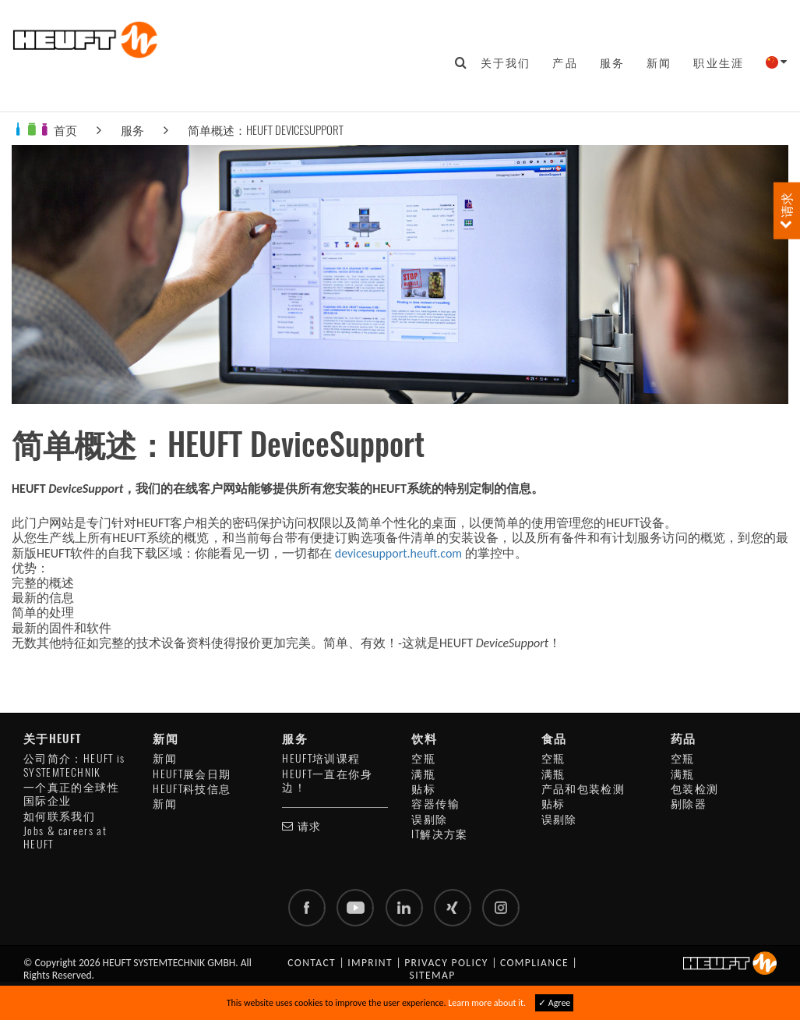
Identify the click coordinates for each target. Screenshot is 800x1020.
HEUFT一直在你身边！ (327, 781)
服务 (612, 62)
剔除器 (689, 803)
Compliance (534, 962)
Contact (311, 962)
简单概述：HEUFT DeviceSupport (266, 130)
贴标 (423, 788)
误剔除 (429, 819)
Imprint (370, 962)
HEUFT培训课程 (321, 758)
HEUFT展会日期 (192, 774)
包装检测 (694, 788)
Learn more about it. (487, 1002)
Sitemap (433, 975)
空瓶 (423, 758)
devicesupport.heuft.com (398, 553)
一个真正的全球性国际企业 (71, 794)
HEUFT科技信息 (192, 788)
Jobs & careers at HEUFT (65, 837)
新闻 (659, 62)
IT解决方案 (439, 834)
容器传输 (435, 803)
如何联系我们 (59, 816)
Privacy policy (446, 962)
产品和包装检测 (583, 788)
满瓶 (423, 774)
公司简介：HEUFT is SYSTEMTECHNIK (74, 765)
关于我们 (506, 62)
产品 (564, 62)
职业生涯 (718, 62)
